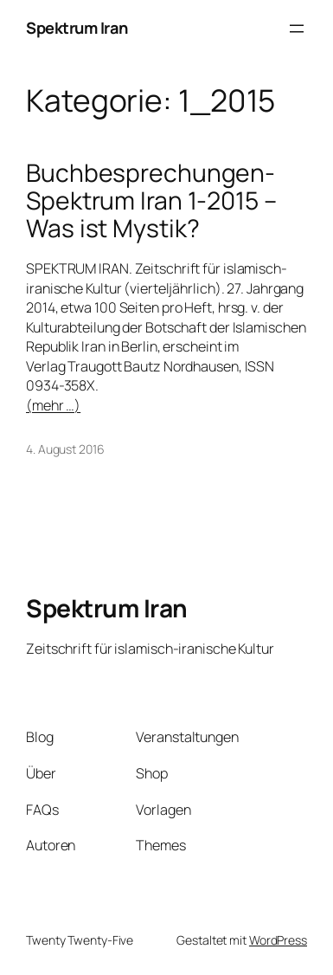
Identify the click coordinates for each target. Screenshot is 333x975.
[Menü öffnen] (296, 28)
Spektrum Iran (77, 27)
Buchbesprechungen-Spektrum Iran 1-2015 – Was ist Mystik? (151, 200)
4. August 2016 (65, 449)
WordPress (278, 940)
